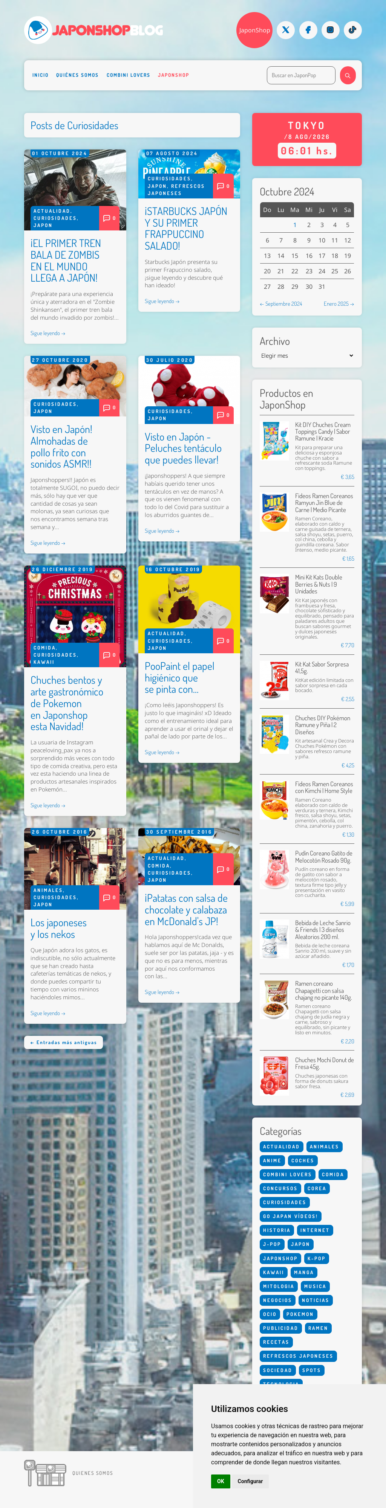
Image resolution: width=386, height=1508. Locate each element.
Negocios (277, 1300)
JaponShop (254, 30)
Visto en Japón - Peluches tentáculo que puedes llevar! (183, 448)
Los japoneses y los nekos (59, 928)
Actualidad (52, 211)
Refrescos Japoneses (298, 1356)
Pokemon (300, 1314)
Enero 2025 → (339, 303)
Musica (315, 1286)
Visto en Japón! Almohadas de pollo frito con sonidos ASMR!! (61, 446)
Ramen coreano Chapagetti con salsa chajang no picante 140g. (323, 990)
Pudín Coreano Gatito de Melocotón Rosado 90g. (323, 856)
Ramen (318, 1328)
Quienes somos (92, 1473)
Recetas (276, 1342)
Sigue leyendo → (48, 333)
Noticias (315, 1300)
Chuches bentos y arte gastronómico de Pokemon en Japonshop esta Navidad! (67, 703)
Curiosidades (55, 218)
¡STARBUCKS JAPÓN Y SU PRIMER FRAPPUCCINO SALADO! (186, 228)
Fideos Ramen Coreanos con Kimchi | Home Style (324, 787)
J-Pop (272, 1244)
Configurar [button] (250, 1481)
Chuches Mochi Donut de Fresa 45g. (324, 1063)
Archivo (275, 341)
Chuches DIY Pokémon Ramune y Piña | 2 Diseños (322, 725)
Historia (277, 1230)
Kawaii (44, 662)
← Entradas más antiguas (63, 1042)
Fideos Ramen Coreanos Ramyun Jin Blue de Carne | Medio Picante (324, 503)
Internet (315, 1230)
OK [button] (220, 1481)
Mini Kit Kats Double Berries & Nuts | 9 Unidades (318, 584)
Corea (317, 1188)
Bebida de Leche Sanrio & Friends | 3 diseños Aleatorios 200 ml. (323, 930)
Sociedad (278, 1370)
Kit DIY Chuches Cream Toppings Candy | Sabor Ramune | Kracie (323, 431)
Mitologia (278, 1286)
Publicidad (281, 1328)
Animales (48, 890)
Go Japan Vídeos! (290, 1216)
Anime (272, 1160)
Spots (311, 1370)
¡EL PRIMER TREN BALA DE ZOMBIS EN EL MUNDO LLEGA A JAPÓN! (66, 260)
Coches (302, 1160)
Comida (45, 648)
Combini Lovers (128, 75)
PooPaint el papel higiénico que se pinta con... (179, 677)
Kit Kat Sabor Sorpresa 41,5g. (322, 667)
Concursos (280, 1188)
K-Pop (317, 1258)
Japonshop (173, 75)
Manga (304, 1272)
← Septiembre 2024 (281, 303)
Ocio (270, 1314)
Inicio (40, 75)
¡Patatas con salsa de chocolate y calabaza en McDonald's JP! (186, 909)
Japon (43, 225)
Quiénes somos (77, 75)
